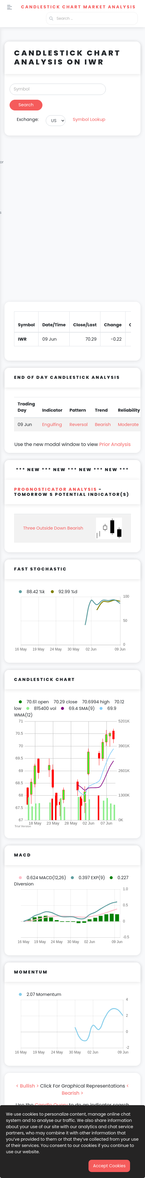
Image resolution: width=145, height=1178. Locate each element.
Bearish (103, 424)
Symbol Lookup (89, 119)
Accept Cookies (109, 1166)
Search (26, 105)
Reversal (79, 424)
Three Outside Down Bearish (53, 528)
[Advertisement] (72, 222)
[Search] (58, 89)
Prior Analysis (115, 444)
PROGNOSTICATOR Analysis (55, 489)
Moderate (128, 424)
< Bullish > (27, 1085)
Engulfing (52, 424)
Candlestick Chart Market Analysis (78, 7)
